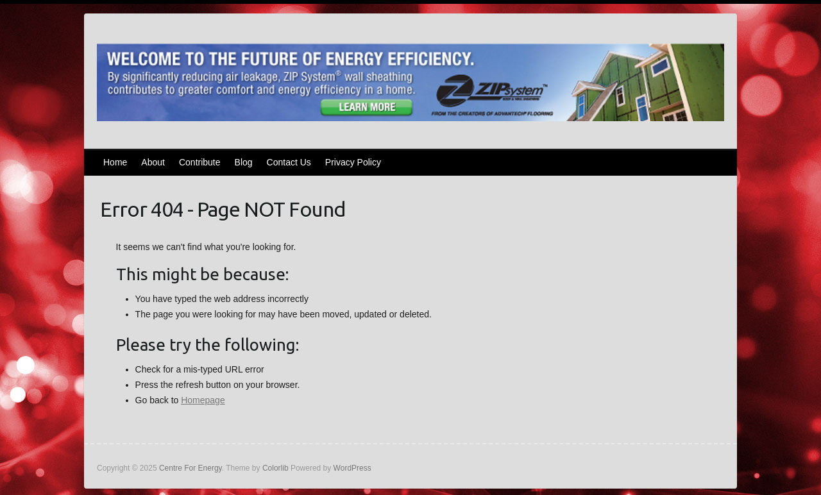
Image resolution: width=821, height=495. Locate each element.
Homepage (203, 400)
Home (115, 162)
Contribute (200, 162)
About (153, 162)
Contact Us (289, 162)
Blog (244, 162)
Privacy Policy (353, 162)
